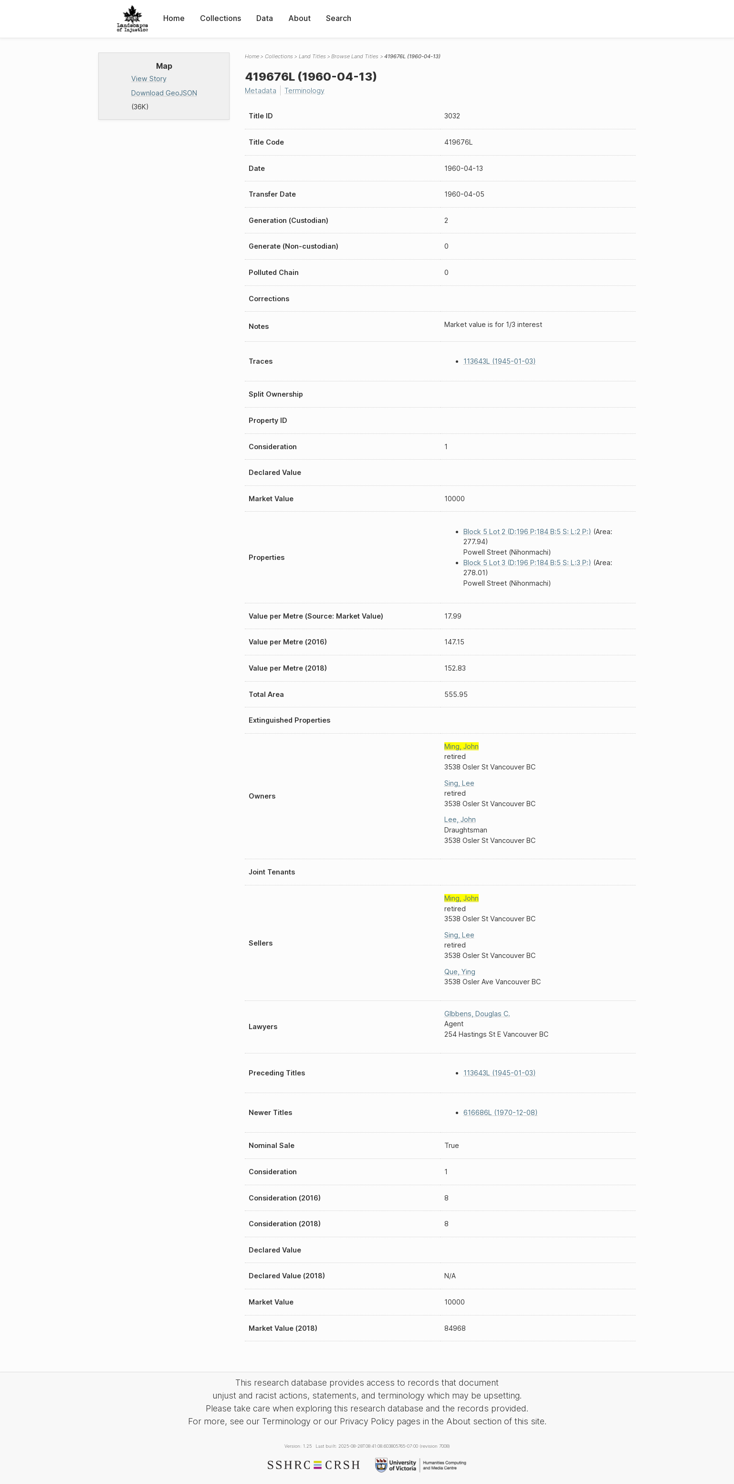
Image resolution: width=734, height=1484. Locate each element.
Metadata (260, 90)
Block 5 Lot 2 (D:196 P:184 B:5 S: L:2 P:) (527, 531)
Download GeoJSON (164, 93)
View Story (149, 78)
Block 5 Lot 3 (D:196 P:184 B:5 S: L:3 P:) (527, 562)
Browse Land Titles (354, 56)
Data (264, 18)
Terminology (304, 90)
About (299, 18)
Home (174, 18)
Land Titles (312, 56)
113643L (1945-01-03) (499, 361)
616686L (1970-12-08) (500, 1112)
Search (338, 18)
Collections (220, 18)
